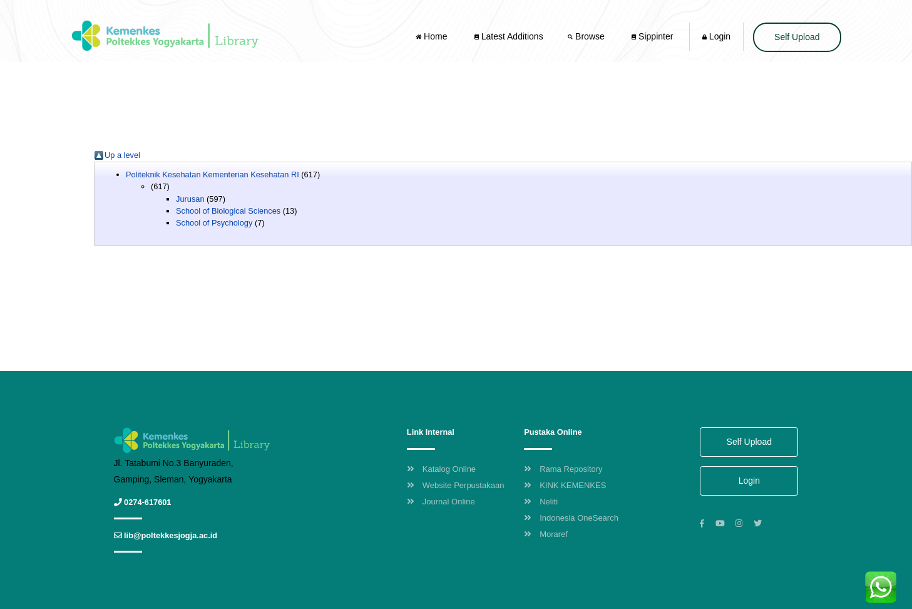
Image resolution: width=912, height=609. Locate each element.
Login (716, 36)
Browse (587, 36)
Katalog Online (441, 469)
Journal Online (441, 501)
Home (432, 36)
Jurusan (190, 199)
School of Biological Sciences (228, 211)
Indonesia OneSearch (571, 518)
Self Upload (796, 37)
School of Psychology (214, 222)
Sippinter (652, 36)
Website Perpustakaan (456, 485)
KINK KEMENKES (565, 485)
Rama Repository (563, 469)
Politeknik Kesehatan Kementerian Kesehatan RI (212, 174)
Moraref (546, 534)
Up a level (122, 155)
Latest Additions (508, 36)
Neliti (541, 501)
